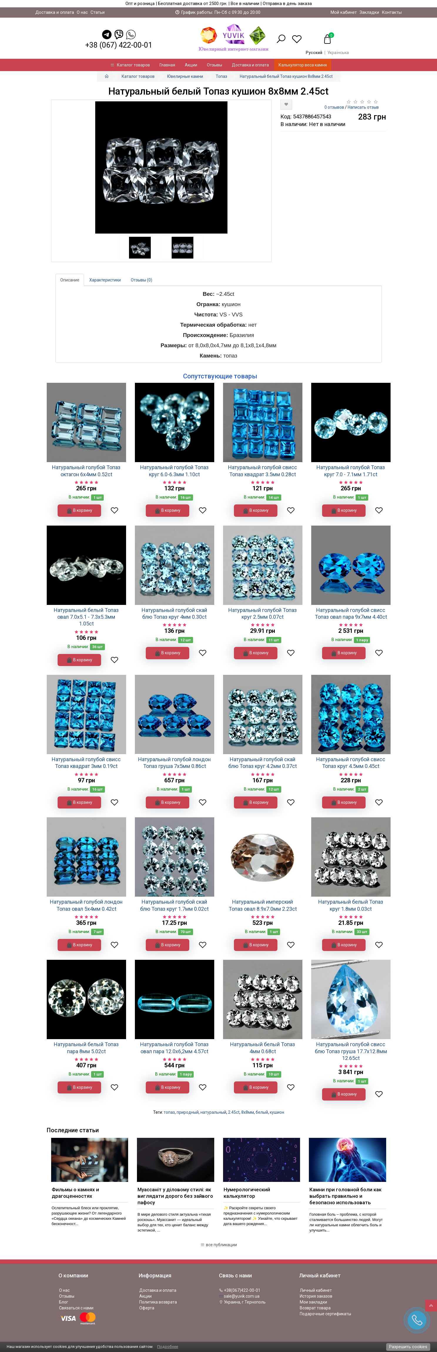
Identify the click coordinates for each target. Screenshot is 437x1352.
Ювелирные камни (185, 76)
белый (262, 1112)
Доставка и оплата (54, 12)
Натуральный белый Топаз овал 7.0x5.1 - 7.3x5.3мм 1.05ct (86, 617)
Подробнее (167, 1346)
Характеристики (105, 280)
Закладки (369, 12)
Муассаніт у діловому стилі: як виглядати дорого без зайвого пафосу (175, 1196)
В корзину (79, 511)
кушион (277, 1112)
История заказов (316, 1296)
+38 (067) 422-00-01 (118, 45)
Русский (314, 52)
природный (188, 1112)
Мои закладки (313, 1302)
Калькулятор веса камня (303, 65)
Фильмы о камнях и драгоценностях (75, 1193)
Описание (69, 280)
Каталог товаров (130, 65)
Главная (167, 65)
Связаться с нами (76, 1308)
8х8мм (247, 1112)
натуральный (213, 1112)
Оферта (146, 1308)
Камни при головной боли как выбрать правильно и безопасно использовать (345, 1196)
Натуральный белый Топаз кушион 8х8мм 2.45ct (286, 76)
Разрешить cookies (408, 1346)
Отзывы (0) (141, 280)
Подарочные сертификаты (325, 1313)
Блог (63, 1302)
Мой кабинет (344, 12)
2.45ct (234, 1112)
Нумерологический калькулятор (247, 1193)
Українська (338, 52)
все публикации (218, 1244)
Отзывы (214, 65)
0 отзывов (334, 107)
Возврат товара (315, 1308)
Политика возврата (158, 1302)
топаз (169, 1112)
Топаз (221, 76)
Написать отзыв (363, 107)
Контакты (392, 12)
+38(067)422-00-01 (239, 1290)
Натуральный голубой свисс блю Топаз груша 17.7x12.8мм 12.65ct (351, 1051)
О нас (82, 12)
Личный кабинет (316, 1290)
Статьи (98, 12)
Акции (191, 65)
